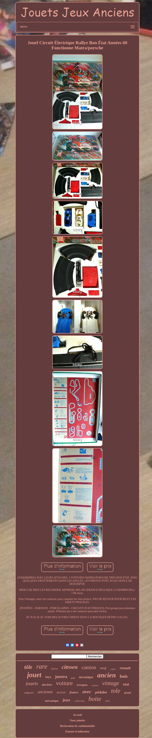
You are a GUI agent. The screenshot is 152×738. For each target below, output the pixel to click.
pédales (101, 692)
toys (48, 677)
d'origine (82, 685)
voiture (64, 683)
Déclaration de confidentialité (77, 726)
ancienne (45, 691)
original (94, 685)
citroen (70, 667)
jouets (32, 683)
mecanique (86, 677)
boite (94, 698)
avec (87, 691)
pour (73, 678)
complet (29, 693)
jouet (34, 675)
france (74, 692)
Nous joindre (77, 720)
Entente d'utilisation (77, 731)
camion (89, 667)
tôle (28, 667)
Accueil (77, 714)
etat (126, 684)
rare (41, 666)
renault (125, 668)
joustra (61, 676)
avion (61, 692)
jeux (66, 699)
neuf (103, 668)
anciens (47, 684)
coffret (113, 669)
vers (107, 700)
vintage (110, 683)
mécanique (52, 700)
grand (127, 692)
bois (124, 676)
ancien (106, 675)
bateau (54, 668)
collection (79, 700)
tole (115, 690)
